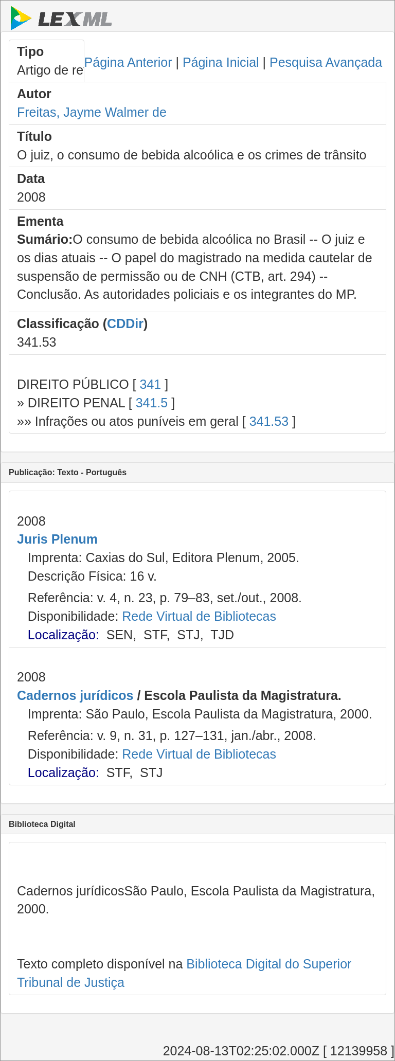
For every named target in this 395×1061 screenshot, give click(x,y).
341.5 (152, 402)
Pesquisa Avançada (326, 62)
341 (150, 384)
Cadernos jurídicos (75, 695)
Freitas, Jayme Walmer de (92, 112)
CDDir (125, 323)
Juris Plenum (57, 539)
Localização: (63, 634)
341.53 (269, 421)
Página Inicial (221, 62)
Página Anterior (128, 62)
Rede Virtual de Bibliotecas (199, 616)
